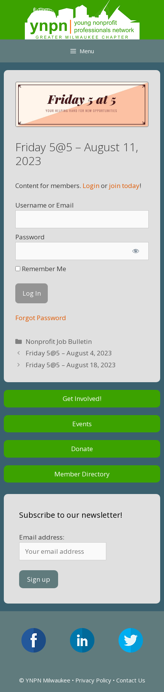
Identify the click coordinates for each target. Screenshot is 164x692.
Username (31, 205)
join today (124, 185)
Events (82, 423)
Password (30, 236)
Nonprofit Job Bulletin (59, 341)
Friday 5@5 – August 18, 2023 (71, 364)
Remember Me (40, 268)
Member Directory (82, 474)
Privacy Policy (93, 680)
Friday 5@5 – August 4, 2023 (69, 352)
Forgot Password (40, 317)
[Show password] (136, 251)
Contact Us (130, 680)
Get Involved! (82, 398)
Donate (82, 448)
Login (91, 185)
